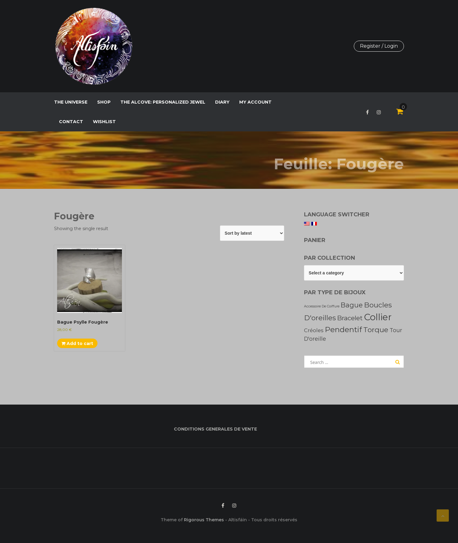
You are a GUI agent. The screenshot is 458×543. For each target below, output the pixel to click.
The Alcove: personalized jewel (162, 102)
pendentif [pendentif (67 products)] (343, 329)
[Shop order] (252, 233)
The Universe (70, 102)
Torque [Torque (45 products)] (375, 329)
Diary (222, 102)
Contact (71, 121)
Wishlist (104, 121)
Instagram (379, 112)
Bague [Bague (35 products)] (352, 305)
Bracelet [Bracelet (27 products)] (350, 318)
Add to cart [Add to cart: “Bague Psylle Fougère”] (77, 343)
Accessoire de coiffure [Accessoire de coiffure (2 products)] (321, 306)
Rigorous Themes (204, 520)
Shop (104, 102)
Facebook (367, 112)
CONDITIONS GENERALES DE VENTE (215, 429)
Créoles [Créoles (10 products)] (314, 330)
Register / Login (379, 46)
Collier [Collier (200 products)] (378, 317)
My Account (255, 102)
